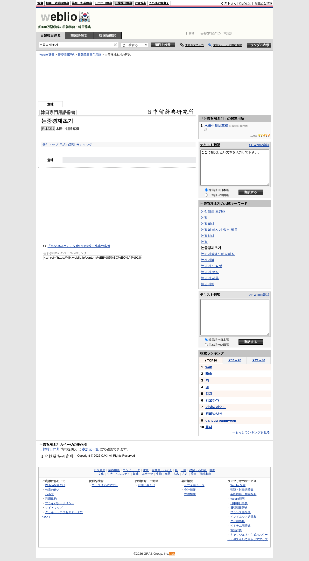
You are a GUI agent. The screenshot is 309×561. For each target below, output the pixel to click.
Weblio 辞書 (46, 54)
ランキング (84, 145)
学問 (212, 470)
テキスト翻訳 (210, 145)
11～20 (234, 360)
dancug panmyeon (220, 420)
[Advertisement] (184, 20)
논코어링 (207, 284)
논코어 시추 (210, 278)
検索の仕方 (52, 489)
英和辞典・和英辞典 (243, 494)
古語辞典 (140, 3)
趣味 (136, 473)
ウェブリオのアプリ (105, 485)
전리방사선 (213, 414)
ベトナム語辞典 (240, 525)
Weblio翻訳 (237, 498)
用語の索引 (67, 145)
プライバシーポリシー (59, 503)
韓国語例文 (78, 35)
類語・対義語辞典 (57, 3)
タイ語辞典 (237, 521)
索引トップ (50, 145)
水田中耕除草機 (67, 129)
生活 (109, 473)
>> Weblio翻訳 (259, 145)
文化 (101, 473)
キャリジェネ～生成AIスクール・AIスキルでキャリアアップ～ (247, 539)
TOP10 (210, 360)
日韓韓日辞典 (123, 3)
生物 (159, 473)
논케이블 (207, 260)
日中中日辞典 (103, 3)
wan (208, 367)
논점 (204, 242)
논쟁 (204, 218)
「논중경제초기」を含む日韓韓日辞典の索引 (79, 246)
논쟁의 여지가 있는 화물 (219, 230)
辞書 (40, 3)
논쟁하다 (207, 236)
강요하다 (212, 400)
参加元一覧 (90, 449)
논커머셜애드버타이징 (218, 254)
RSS (172, 554)
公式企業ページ (194, 485)
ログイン (245, 3)
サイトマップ (54, 507)
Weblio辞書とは (55, 485)
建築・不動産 (198, 470)
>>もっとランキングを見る (251, 432)
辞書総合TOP (263, 3)
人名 (176, 473)
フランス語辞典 (240, 512)
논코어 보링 (210, 272)
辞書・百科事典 (201, 473)
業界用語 (114, 470)
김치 (208, 394)
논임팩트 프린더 (213, 211)
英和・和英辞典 (82, 3)
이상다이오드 (215, 407)
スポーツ (147, 473)
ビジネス (99, 470)
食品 (167, 473)
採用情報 (190, 494)
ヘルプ (49, 494)
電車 (146, 470)
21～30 (258, 360)
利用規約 (51, 498)
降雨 (208, 374)
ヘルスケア (122, 473)
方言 (185, 473)
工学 (183, 470)
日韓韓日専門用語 (89, 54)
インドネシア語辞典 (243, 516)
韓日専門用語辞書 (58, 112)
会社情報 (190, 489)
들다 (208, 427)
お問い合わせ (146, 485)
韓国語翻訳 (107, 35)
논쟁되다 (207, 224)
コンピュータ (131, 470)
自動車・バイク (162, 470)
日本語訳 (48, 129)
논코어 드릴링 (211, 266)
